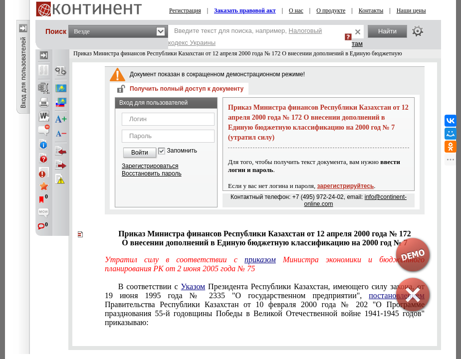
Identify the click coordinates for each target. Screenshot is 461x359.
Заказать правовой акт (245, 10)
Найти (387, 31)
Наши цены (411, 10)
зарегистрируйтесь (345, 185)
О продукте (330, 10)
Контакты (371, 10)
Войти (139, 152)
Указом (193, 286)
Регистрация (185, 10)
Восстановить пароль (152, 173)
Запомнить (182, 151)
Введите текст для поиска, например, (245, 36)
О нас (296, 10)
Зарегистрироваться (150, 166)
